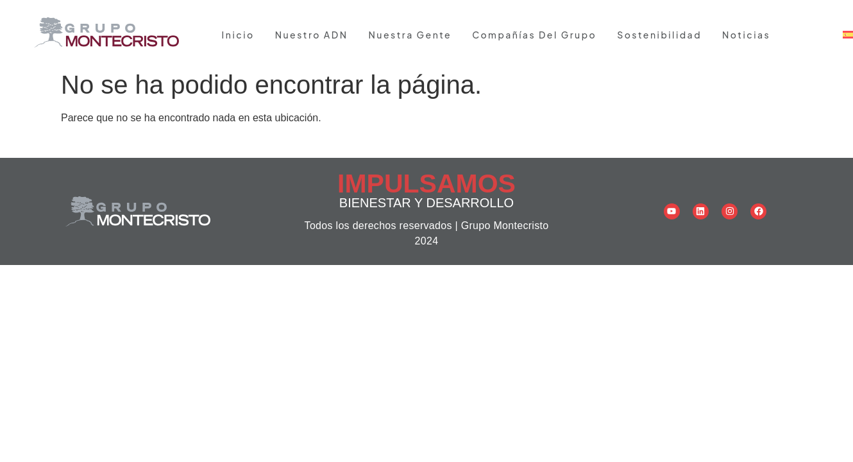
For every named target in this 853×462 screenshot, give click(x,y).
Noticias (746, 34)
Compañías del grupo (534, 34)
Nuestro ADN (311, 34)
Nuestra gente (410, 34)
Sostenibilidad (659, 34)
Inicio (238, 34)
